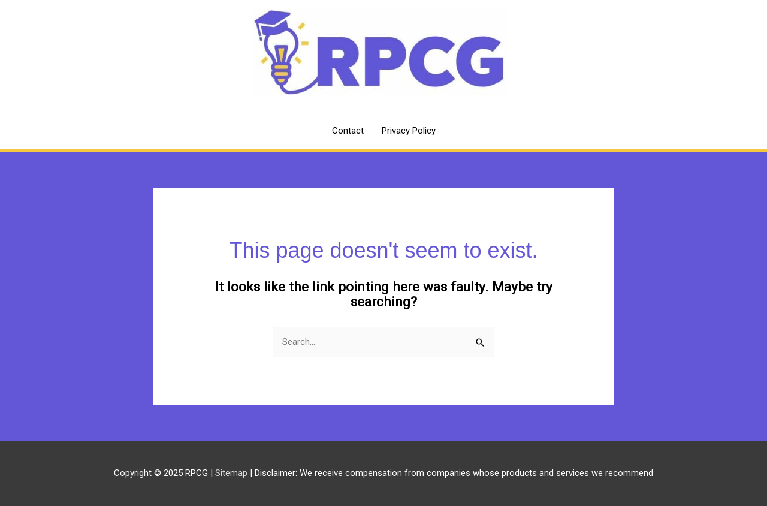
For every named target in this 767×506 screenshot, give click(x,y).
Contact (348, 130)
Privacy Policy (409, 130)
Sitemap (232, 473)
